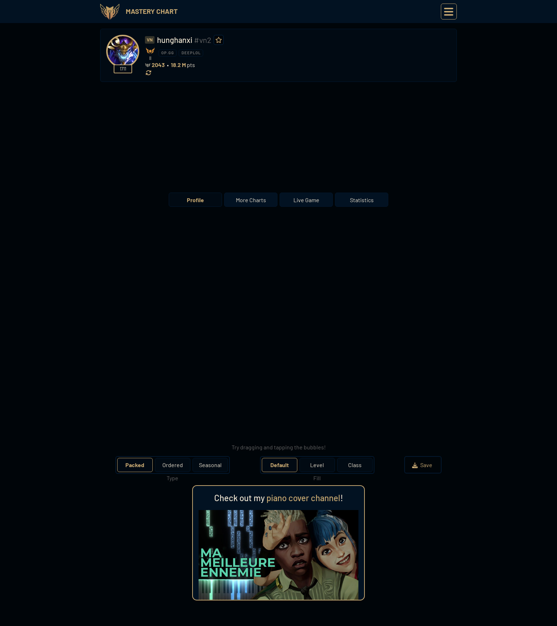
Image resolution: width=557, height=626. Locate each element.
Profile (195, 199)
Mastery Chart (152, 11)
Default (279, 464)
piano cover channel (303, 498)
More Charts (251, 199)
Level (317, 464)
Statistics (362, 199)
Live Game (306, 199)
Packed (134, 464)
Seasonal (210, 464)
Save (422, 464)
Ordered (172, 464)
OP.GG (167, 52)
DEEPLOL (191, 52)
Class (355, 464)
